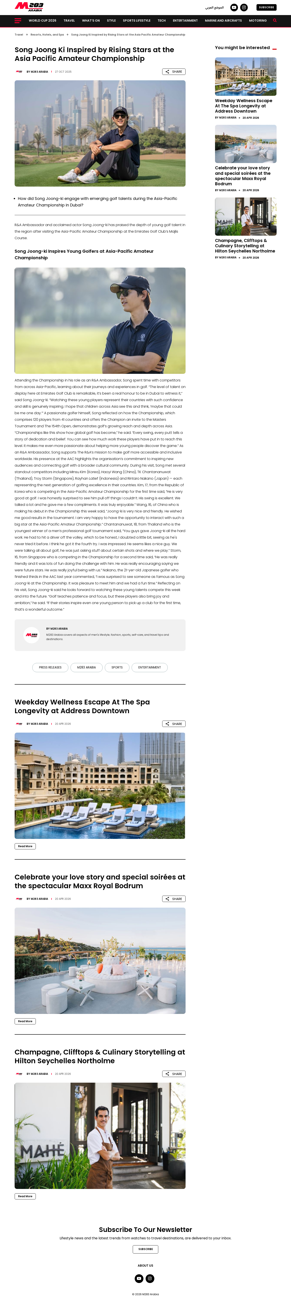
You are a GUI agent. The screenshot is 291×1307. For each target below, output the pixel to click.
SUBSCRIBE (266, 7)
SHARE (174, 71)
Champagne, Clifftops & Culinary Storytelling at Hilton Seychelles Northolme (242, 248)
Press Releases (49, 667)
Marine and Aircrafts (223, 20)
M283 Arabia (40, 71)
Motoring (258, 20)
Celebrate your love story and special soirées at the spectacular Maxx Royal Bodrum (244, 175)
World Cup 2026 (42, 20)
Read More (25, 846)
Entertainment (185, 20)
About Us (145, 1266)
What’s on (91, 20)
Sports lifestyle (136, 20)
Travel (69, 20)
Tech (162, 20)
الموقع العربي (214, 7)
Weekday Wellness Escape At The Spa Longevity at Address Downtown (244, 105)
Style (111, 20)
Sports (117, 667)
